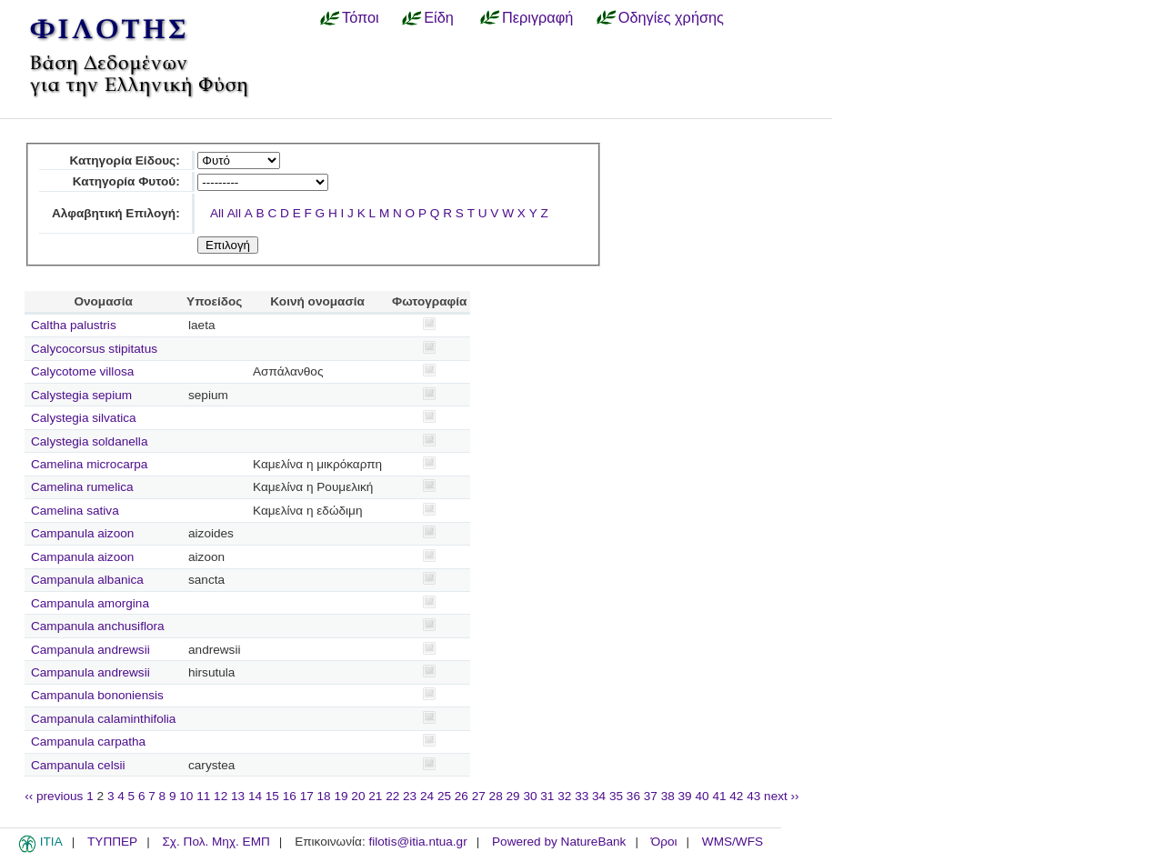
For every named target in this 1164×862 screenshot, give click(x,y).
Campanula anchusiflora (98, 626)
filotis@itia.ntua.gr (417, 841)
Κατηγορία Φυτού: (126, 181)
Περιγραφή (537, 17)
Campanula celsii (78, 765)
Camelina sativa (75, 510)
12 (220, 796)
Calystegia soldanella (89, 441)
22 (392, 796)
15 (272, 796)
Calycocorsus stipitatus (94, 349)
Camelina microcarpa (89, 464)
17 (307, 796)
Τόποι (360, 17)
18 (324, 796)
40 (701, 796)
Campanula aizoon (82, 533)
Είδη (439, 17)
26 (461, 796)
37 (650, 796)
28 (496, 796)
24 (427, 796)
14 (255, 796)
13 (238, 796)
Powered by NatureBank (559, 841)
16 (289, 796)
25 (444, 796)
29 (513, 796)
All (217, 213)
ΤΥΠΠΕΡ (112, 841)
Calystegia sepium (81, 395)
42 (736, 796)
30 (530, 796)
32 (564, 796)
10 (186, 796)
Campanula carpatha (88, 741)
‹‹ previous (54, 796)
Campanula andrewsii (90, 650)
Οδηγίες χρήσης (671, 17)
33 (581, 796)
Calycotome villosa (82, 371)
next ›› (781, 796)
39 (685, 796)
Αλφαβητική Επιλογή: (116, 213)
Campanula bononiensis (97, 695)
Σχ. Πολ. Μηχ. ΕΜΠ (215, 841)
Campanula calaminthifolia (103, 719)
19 (340, 796)
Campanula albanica (87, 579)
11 (203, 796)
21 (375, 796)
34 (599, 796)
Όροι (664, 841)
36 (633, 796)
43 (753, 796)
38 (668, 796)
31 (547, 796)
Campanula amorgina (90, 603)
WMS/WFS (732, 841)
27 (479, 796)
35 (616, 796)
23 (409, 796)
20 (358, 796)
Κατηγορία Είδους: (124, 160)
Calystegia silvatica (83, 418)
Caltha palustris (73, 325)
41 (719, 796)
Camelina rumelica (82, 487)
